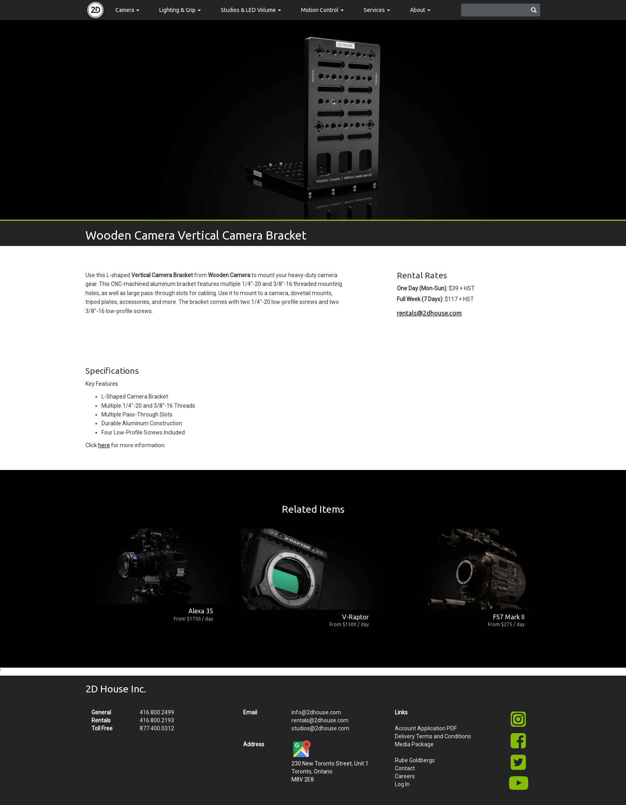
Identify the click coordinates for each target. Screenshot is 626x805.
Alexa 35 (200, 611)
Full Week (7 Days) (419, 299)
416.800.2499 (157, 712)
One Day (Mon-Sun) (421, 288)
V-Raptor (355, 617)
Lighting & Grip (180, 10)
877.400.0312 (157, 728)
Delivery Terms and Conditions (433, 736)
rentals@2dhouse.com (429, 313)
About (420, 10)
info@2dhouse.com (316, 712)
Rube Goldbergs (415, 760)
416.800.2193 (157, 720)
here (104, 445)
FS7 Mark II (509, 617)
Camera (127, 10)
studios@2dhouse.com (320, 728)
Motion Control (322, 10)
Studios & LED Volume (251, 10)
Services (377, 10)
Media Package (414, 744)
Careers (405, 776)
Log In (402, 784)
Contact (405, 768)
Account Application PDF (426, 728)
